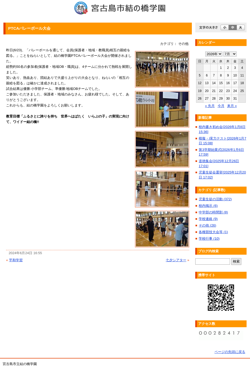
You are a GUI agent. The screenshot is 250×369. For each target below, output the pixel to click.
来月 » (232, 106)
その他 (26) (207, 225)
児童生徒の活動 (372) (215, 199)
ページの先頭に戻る (229, 352)
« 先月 (210, 106)
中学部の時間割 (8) (213, 212)
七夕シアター (176, 260)
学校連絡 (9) (208, 219)
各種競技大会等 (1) (213, 232)
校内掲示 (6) (208, 206)
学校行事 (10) (209, 238)
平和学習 (16, 260)
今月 (221, 106)
